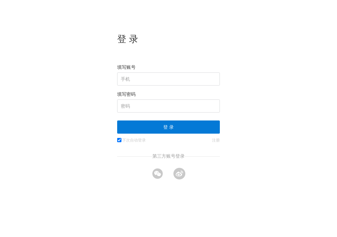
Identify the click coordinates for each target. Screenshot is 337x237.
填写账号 (126, 67)
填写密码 (126, 94)
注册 (216, 140)
